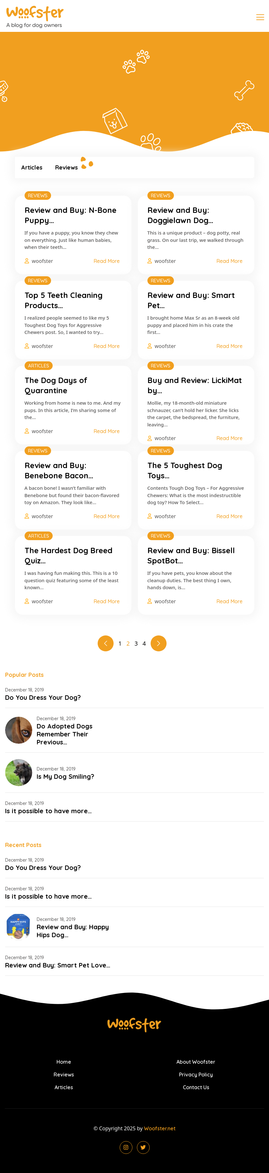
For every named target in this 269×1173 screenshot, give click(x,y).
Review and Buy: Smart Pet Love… (57, 965)
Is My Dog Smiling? (65, 776)
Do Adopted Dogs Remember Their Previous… (65, 734)
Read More (106, 261)
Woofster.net (160, 1128)
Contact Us (196, 1087)
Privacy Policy (196, 1074)
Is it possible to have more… (48, 811)
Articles (31, 167)
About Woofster (195, 1062)
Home (63, 1062)
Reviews (66, 167)
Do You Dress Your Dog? (43, 697)
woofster (42, 260)
